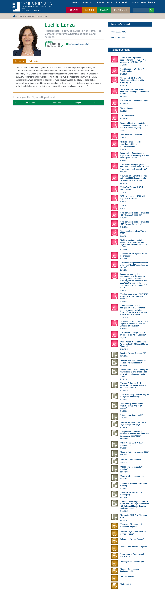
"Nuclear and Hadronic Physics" (133, 547)
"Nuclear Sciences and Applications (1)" (129, 570)
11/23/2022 (124, 259)
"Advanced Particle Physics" (132, 539)
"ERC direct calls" (127, 116)
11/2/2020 (123, 103)
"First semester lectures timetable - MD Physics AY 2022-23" (134, 223)
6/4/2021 (123, 130)
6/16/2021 (123, 149)
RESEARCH (74, 10)
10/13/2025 (124, 520)
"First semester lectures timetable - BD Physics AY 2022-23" (134, 214)
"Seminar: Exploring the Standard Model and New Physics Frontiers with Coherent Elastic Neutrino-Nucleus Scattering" (134, 505)
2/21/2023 (123, 270)
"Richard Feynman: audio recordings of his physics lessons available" (131, 144)
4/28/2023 (123, 455)
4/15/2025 (123, 511)
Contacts (75, 2)
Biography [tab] (19, 61)
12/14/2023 (124, 472)
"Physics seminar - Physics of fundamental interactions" (133, 362)
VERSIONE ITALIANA (139, 2)
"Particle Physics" (127, 577)
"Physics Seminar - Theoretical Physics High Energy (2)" (133, 423)
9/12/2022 (123, 218)
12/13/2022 (124, 439)
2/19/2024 (123, 317)
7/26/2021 (123, 160)
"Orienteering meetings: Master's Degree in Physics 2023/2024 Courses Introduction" (134, 323)
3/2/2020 (123, 111)
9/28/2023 (123, 302)
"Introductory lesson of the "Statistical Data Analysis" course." (131, 406)
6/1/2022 (123, 65)
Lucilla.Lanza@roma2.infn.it (78, 44)
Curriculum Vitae (118, 32)
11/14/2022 (124, 250)
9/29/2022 (123, 356)
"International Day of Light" (131, 415)
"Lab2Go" (124, 205)
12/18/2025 (124, 379)
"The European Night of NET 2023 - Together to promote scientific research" (134, 296)
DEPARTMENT (120, 10)
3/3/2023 (123, 448)
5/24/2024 (123, 488)
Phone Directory (88, 2)
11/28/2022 (124, 427)
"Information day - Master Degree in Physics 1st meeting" (134, 395)
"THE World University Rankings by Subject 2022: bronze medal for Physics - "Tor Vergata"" (133, 178)
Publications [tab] (34, 61)
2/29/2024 (123, 329)
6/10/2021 (123, 137)
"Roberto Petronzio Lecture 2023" (134, 452)
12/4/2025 (123, 97)
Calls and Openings (104, 2)
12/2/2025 (123, 349)
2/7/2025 (123, 74)
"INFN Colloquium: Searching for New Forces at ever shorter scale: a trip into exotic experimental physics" (134, 373)
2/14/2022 (123, 400)
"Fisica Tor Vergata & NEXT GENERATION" (131, 188)
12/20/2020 (124, 118)
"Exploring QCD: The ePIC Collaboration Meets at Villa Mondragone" (132, 80)
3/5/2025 (123, 85)
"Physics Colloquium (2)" (130, 459)
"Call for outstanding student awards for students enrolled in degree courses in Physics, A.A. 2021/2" (133, 243)
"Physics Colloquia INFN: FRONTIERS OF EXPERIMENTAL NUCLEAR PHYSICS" (133, 385)
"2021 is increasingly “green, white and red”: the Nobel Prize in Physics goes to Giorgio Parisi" (134, 167)
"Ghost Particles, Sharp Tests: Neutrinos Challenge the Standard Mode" (134, 91)
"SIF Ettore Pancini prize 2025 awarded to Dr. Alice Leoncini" (133, 334)
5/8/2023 (123, 462)
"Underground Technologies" (132, 562)
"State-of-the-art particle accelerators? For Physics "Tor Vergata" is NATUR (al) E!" (133, 60)
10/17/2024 (124, 497)
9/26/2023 (123, 290)
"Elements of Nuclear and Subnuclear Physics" (131, 525)
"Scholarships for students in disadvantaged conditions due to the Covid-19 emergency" (134, 125)
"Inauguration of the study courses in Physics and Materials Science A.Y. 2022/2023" (134, 433)
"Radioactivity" (126, 584)
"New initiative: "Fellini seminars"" (134, 134)
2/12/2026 (123, 390)
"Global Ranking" (127, 108)
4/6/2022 (123, 208)
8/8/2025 (123, 338)
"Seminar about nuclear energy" (133, 476)
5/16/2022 (123, 418)
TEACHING (89, 10)
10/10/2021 (124, 183)
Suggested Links (118, 38)
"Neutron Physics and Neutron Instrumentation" (133, 533)
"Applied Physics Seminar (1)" (133, 353)
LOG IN (151, 2)
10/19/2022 (124, 366)
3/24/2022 (123, 201)
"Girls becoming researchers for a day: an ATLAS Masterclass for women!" (134, 265)
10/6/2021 (123, 172)
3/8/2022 (123, 411)
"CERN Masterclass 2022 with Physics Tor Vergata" (132, 197)
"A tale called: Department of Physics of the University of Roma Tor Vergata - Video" (134, 155)
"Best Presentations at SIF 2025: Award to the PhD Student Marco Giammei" (134, 344)
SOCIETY (104, 10)
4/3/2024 (123, 479)
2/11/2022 (123, 192)
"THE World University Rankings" (134, 101)
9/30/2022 (123, 236)
